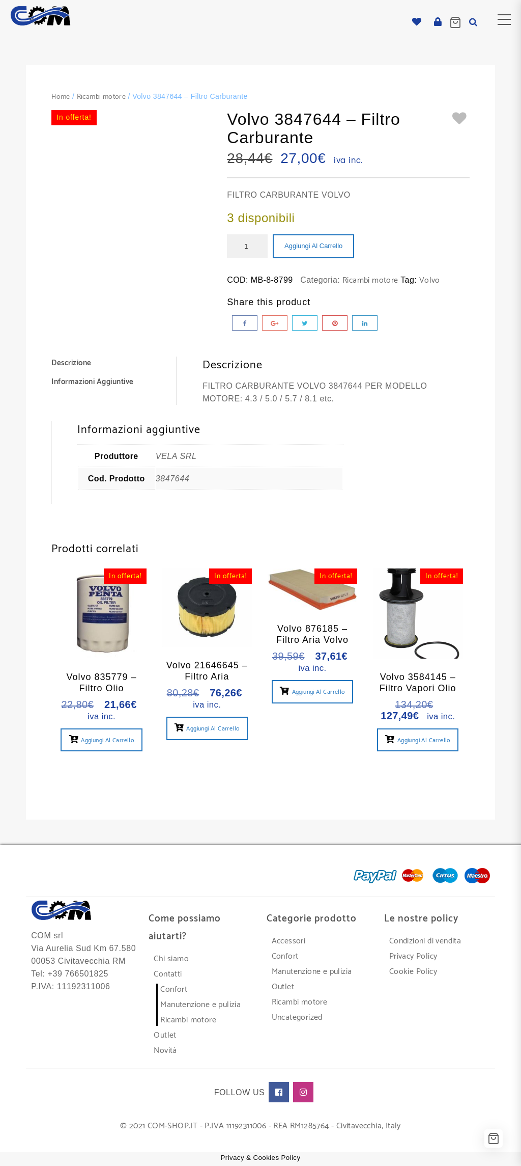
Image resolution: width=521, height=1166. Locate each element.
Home (60, 97)
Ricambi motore (101, 97)
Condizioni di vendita (425, 941)
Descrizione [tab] (71, 363)
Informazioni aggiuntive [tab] (92, 381)
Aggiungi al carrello (313, 246)
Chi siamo (171, 959)
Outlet (165, 1035)
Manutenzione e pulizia (200, 1005)
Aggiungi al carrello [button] (107, 740)
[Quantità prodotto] (247, 246)
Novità (165, 1050)
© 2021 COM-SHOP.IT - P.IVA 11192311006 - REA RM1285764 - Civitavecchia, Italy (260, 1126)
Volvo (429, 280)
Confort (173, 989)
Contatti (168, 974)
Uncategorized (297, 1017)
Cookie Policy (413, 972)
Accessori (289, 941)
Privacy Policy (413, 956)
